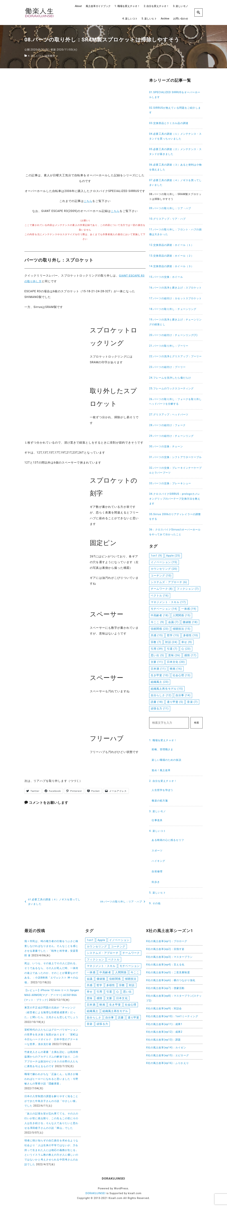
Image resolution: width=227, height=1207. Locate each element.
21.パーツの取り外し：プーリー (168, 345)
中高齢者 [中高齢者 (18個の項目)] (160, 615)
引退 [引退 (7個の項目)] (172, 648)
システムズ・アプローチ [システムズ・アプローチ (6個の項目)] (169, 582)
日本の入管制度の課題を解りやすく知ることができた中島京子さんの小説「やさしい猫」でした (51, 1101)
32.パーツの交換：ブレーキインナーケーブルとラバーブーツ (175, 470)
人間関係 (121, 973)
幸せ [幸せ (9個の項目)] (186, 642)
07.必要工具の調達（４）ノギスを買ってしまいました (175, 183)
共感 (89, 986)
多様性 (110, 986)
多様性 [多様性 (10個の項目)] (190, 635)
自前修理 (51, 55)
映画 (102, 1006)
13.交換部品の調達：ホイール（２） (171, 255)
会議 (89, 980)
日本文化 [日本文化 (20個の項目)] (176, 662)
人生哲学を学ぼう (162, 790)
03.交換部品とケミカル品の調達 (168, 123)
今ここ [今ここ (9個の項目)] (157, 622)
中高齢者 (105, 973)
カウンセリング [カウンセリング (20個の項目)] (164, 568)
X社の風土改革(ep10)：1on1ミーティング (172, 1016)
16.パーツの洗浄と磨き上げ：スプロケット (175, 287)
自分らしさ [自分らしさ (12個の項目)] (161, 695)
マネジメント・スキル (101, 966)
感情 (99, 1000)
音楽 (89, 1026)
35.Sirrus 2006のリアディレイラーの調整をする (175, 517)
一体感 (91, 973)
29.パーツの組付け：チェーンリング (171, 435)
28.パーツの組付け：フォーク (167, 425)
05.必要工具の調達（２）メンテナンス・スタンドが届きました (175, 152)
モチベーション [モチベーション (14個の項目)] (164, 608)
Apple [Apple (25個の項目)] (173, 555)
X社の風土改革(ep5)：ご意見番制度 (168, 972)
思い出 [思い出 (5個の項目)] (157, 655)
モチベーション (130, 966)
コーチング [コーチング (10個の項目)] (161, 575)
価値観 (101, 980)
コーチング (118, 946)
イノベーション (119, 940)
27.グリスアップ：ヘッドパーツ (168, 414)
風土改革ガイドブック (98, 6)
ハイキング (158, 860)
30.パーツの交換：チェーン (166, 446)
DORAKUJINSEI (95, 1193)
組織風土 (92, 1013)
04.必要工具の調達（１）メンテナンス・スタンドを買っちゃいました (175, 136)
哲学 (99, 986)
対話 (132, 986)
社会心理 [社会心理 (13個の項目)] (181, 675)
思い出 (127, 993)
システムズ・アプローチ (102, 953)
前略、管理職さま (162, 749)
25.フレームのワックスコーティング (171, 388)
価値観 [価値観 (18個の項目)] (190, 622)
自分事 (109, 1019)
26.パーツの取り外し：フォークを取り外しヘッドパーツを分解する (175, 402)
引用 (99, 993)
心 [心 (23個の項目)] (186, 648)
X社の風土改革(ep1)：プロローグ (166, 941)
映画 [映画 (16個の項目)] (176, 668)
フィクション (95, 960)
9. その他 (155, 903)
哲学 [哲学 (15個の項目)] (173, 635)
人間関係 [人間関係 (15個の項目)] (181, 615)
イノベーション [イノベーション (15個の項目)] (164, 562)
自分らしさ (94, 1019)
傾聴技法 (130, 980)
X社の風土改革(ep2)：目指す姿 (165, 949)
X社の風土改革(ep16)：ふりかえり (167, 1063)
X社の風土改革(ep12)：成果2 (164, 1031)
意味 (89, 1000)
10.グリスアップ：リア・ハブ (167, 218)
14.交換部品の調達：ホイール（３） (171, 266)
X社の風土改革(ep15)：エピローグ (167, 1055)
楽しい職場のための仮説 (166, 759)
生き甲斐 (115, 1006)
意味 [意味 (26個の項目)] (174, 655)
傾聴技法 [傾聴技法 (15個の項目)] (181, 628)
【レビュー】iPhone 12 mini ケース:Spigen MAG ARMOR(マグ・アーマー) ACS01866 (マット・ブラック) (51, 995)
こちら (87, 201)
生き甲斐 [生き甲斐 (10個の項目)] (160, 675)
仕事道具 (157, 820)
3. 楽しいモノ (180, 6)
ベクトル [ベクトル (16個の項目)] (160, 595)
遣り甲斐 (133, 1019)
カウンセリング (97, 946)
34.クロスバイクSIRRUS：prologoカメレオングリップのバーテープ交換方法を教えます (174, 498)
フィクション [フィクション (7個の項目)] (188, 588)
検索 (196, 722)
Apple (101, 940)
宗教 (122, 986)
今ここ (135, 973)
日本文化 (122, 1000)
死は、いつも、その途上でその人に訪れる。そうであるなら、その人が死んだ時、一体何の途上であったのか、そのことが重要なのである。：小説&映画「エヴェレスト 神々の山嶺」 (51, 973)
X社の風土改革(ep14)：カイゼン (166, 1047)
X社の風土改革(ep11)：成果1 (164, 1024)
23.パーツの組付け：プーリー (167, 367)
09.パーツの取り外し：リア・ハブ (170, 208)
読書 (121, 1019)
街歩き (156, 882)
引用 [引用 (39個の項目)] (157, 648)
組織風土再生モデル (115, 1013)
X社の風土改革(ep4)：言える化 (165, 964)
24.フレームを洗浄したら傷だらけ (170, 377)
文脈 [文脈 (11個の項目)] (157, 662)
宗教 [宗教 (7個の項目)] (156, 642)
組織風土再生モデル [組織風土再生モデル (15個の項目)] (167, 688)
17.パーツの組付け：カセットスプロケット (175, 298)
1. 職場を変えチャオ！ (127, 6)
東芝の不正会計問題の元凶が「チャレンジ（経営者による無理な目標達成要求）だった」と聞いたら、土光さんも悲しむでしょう (51, 1012)
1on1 (90, 940)
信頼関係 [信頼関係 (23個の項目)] (160, 628)
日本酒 (91, 1006)
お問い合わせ (180, 18)
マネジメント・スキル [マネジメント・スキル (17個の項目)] (168, 602)
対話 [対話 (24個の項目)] (171, 642)
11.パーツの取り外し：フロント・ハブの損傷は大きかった (175, 232)
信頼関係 (115, 980)
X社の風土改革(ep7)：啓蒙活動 (165, 988)
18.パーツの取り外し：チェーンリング (172, 309)
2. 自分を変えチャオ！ (156, 6)
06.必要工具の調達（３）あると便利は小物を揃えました (175, 167)
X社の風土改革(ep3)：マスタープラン (169, 956)
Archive (165, 18)
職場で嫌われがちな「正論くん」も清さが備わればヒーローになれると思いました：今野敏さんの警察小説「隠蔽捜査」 (51, 1079)
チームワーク (131, 953)
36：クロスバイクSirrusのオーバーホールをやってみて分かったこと (175, 532)
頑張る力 (102, 1026)
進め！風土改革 (161, 770)
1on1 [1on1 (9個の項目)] (156, 555)
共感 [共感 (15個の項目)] (157, 635)
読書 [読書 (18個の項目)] (157, 702)
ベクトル (114, 960)
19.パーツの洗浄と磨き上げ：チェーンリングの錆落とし (175, 322)
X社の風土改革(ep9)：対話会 (164, 1008)
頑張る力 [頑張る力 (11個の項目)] (160, 708)
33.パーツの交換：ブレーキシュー (170, 483)
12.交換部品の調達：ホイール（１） (171, 245)
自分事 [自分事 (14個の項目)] (183, 695)
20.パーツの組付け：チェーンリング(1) (173, 335)
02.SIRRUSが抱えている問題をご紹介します (175, 110)
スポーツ (157, 850)
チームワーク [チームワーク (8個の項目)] (162, 588)
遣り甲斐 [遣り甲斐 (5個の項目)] (175, 702)
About (78, 6)
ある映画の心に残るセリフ (168, 840)
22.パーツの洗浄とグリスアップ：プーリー (175, 356)
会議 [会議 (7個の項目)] (173, 622)
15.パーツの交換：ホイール (166, 277)
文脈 (109, 1000)
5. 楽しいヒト (149, 18)
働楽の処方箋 (160, 800)
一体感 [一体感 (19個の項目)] (188, 608)
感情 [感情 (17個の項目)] (190, 655)
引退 (109, 993)
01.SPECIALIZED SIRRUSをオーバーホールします (174, 95)
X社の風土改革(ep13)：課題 (163, 1039)
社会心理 (130, 1006)
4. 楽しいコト (130, 18)
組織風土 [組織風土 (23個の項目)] (160, 682)
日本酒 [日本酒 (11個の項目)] (158, 668)
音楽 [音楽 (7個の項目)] (192, 702)
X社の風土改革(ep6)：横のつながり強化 (170, 980)
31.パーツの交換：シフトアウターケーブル (175, 457)
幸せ (89, 993)
